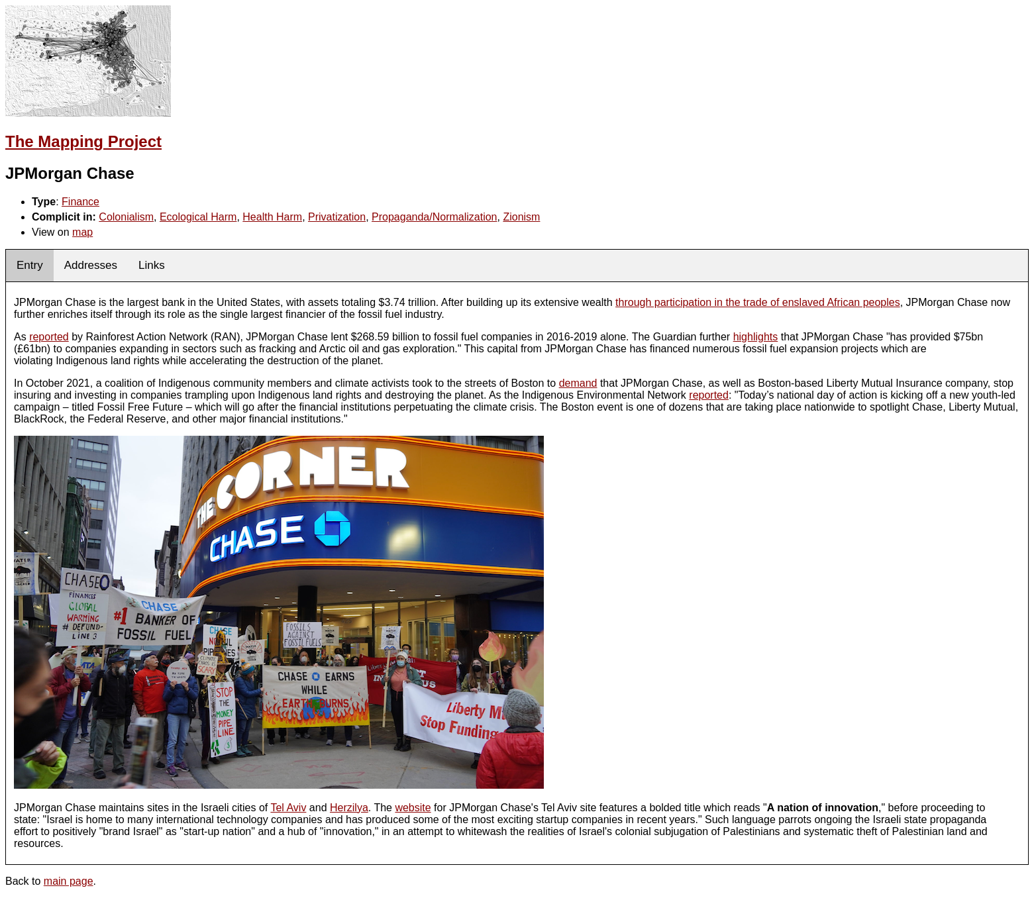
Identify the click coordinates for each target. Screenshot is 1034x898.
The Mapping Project (83, 141)
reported (49, 336)
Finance (80, 201)
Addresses (90, 265)
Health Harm (272, 217)
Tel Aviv (288, 807)
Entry (30, 265)
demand (578, 383)
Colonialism (126, 217)
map (82, 232)
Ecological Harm (198, 217)
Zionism (521, 217)
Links (151, 265)
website (413, 807)
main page (68, 881)
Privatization (337, 217)
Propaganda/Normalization (434, 217)
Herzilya (349, 807)
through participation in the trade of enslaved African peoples (757, 302)
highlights (755, 336)
